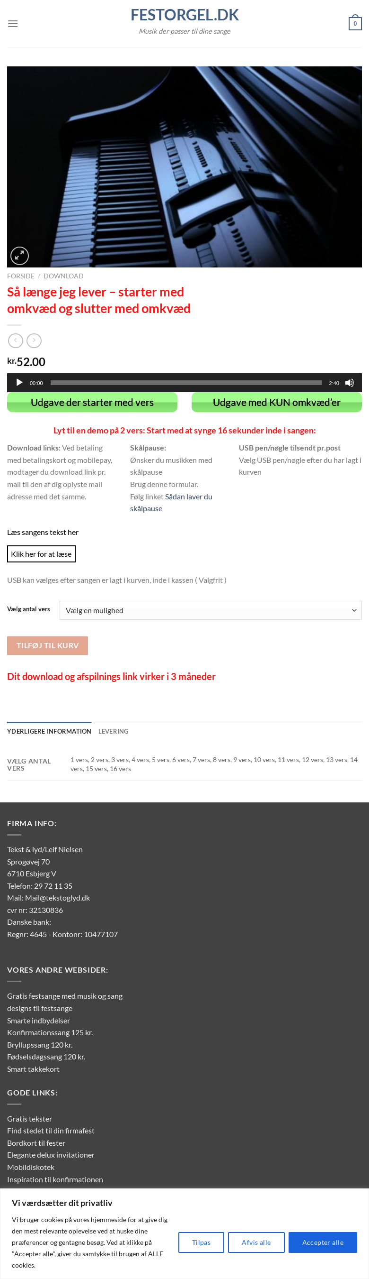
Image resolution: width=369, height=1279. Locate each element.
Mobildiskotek (30, 1166)
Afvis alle (256, 1242)
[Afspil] (19, 382)
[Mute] (349, 382)
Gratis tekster (29, 1118)
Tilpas (201, 1242)
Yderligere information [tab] (49, 731)
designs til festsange (39, 1007)
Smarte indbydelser (38, 1019)
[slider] (186, 382)
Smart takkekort (33, 1068)
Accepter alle (322, 1242)
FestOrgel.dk (185, 14)
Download (64, 276)
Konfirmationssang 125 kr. (50, 1031)
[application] (184, 382)
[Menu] (12, 23)
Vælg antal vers (28, 609)
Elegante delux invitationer (51, 1154)
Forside (21, 276)
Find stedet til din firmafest (51, 1130)
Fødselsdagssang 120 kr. (46, 1056)
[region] (184, 1233)
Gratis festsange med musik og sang (65, 995)
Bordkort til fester (36, 1142)
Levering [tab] (113, 731)
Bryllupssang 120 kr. (39, 1044)
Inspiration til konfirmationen (55, 1178)
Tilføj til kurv (48, 645)
